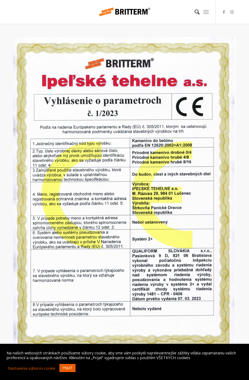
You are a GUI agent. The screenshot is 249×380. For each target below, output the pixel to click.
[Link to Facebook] (224, 12)
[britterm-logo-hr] (124, 12)
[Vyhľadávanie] (194, 12)
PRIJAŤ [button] (67, 367)
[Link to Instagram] (232, 12)
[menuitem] (194, 12)
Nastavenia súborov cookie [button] (31, 368)
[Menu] (206, 12)
